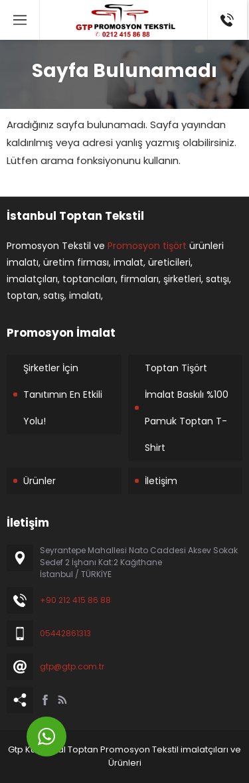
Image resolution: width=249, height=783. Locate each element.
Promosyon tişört (147, 245)
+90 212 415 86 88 (75, 600)
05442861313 (65, 633)
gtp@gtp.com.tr (72, 666)
